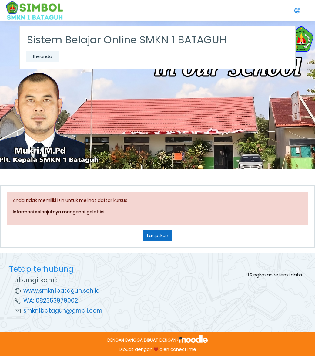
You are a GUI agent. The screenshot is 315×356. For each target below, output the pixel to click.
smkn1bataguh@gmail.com (62, 311)
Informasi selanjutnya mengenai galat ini (58, 212)
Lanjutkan (157, 235)
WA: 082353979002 (50, 301)
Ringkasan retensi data (273, 275)
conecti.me (183, 349)
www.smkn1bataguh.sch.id (61, 290)
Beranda (42, 56)
